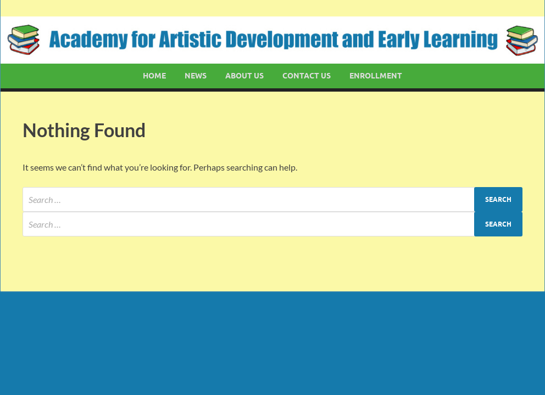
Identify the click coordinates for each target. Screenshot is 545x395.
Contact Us (306, 75)
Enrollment (375, 75)
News (196, 75)
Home (154, 75)
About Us (244, 75)
